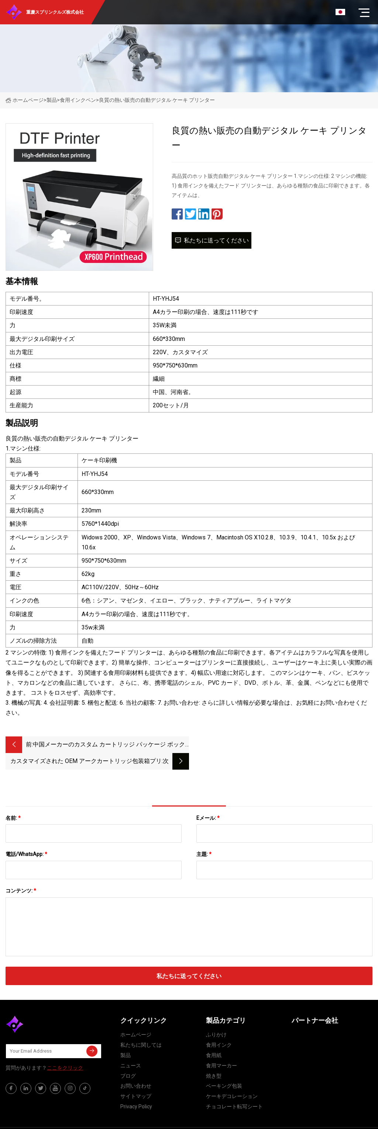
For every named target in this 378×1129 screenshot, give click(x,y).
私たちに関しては (141, 1028)
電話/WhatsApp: (26, 837)
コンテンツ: (21, 874)
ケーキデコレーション (232, 1080)
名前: (13, 801)
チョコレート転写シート (234, 1090)
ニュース (130, 1049)
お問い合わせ (135, 1069)
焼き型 (213, 1059)
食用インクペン (78, 100)
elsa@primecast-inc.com (245, 1119)
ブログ (128, 1059)
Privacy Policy (136, 1090)
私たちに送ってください (211, 240)
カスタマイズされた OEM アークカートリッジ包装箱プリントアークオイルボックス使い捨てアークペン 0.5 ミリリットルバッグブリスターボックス (269, 745)
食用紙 (213, 1039)
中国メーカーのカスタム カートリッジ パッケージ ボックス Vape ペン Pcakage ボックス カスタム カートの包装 (109, 745)
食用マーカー (221, 1049)
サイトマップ (135, 1080)
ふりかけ (216, 1018)
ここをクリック (65, 1051)
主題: (204, 837)
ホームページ (25, 100)
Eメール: (208, 801)
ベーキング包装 (224, 1069)
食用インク (219, 1028)
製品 (52, 100)
